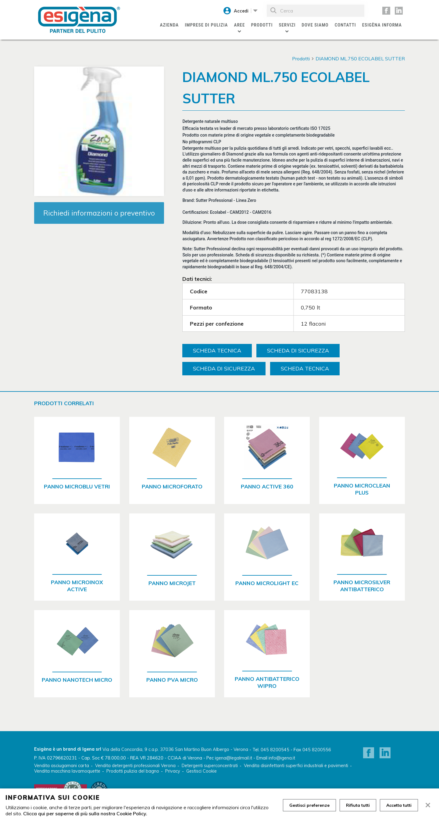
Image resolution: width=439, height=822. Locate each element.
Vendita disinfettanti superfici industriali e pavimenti (296, 765)
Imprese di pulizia (206, 25)
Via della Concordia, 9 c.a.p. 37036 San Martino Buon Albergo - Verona (175, 749)
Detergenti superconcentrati (210, 765)
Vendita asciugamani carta (61, 765)
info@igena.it (282, 758)
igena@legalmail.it (233, 758)
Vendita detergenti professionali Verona (135, 765)
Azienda (169, 25)
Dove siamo (315, 25)
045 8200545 (275, 749)
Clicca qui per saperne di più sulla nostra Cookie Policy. (85, 813)
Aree (239, 25)
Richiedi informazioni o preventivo (99, 213)
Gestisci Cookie (201, 771)
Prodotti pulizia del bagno (132, 771)
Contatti (345, 25)
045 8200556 (316, 749)
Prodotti (262, 25)
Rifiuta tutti (358, 805)
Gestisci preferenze (309, 805)
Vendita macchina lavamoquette (67, 771)
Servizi (287, 25)
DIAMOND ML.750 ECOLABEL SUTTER (360, 58)
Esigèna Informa (382, 25)
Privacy (172, 771)
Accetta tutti (399, 805)
